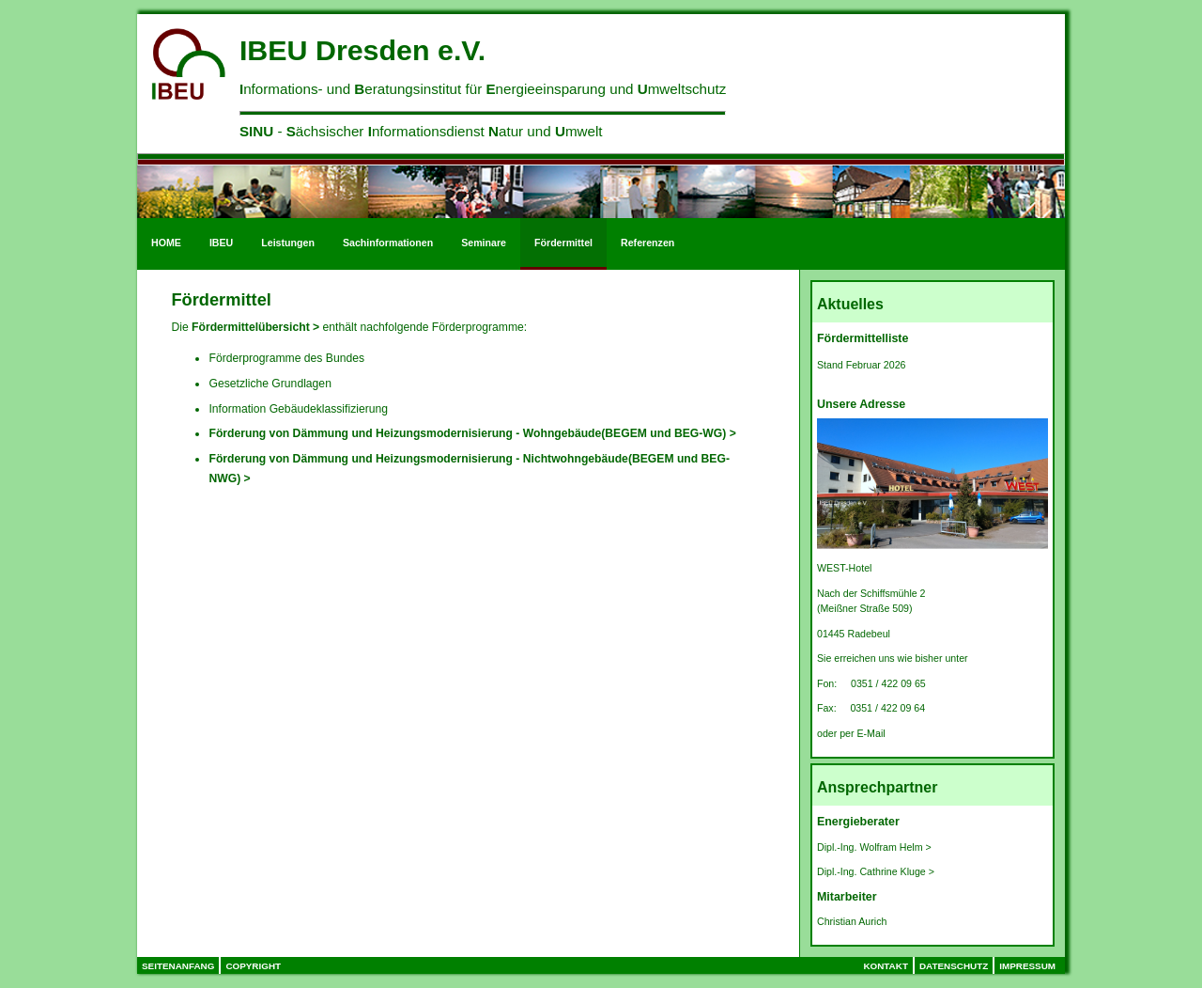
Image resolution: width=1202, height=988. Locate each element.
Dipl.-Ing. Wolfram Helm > (874, 847)
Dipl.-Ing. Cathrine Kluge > (875, 871)
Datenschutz (953, 966)
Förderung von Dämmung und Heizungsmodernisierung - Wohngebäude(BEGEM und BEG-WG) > (471, 433)
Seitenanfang (178, 966)
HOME (166, 242)
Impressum (1027, 966)
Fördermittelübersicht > (255, 327)
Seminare (483, 242)
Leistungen (288, 242)
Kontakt (885, 966)
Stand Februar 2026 (862, 364)
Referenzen (647, 242)
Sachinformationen (388, 242)
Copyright (253, 966)
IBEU (221, 242)
